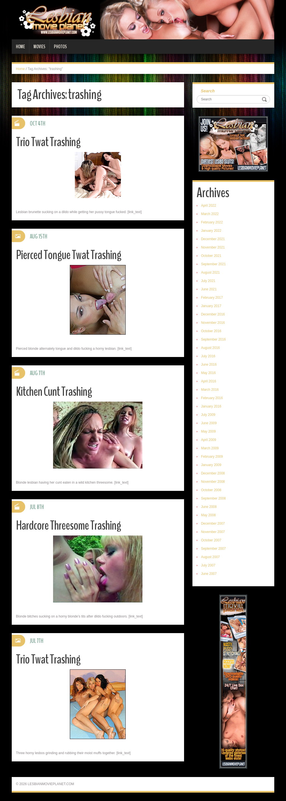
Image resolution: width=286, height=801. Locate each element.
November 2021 (213, 247)
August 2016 (210, 348)
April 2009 (208, 440)
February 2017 (212, 298)
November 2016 (213, 323)
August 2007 (210, 557)
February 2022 (212, 222)
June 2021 (209, 289)
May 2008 (208, 515)
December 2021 (213, 239)
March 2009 (210, 448)
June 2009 (209, 423)
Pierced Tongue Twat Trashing (68, 255)
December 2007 (213, 523)
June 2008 (209, 507)
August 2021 (210, 272)
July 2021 (208, 281)
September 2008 (213, 498)
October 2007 (211, 540)
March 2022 (210, 214)
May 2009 (208, 431)
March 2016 (210, 390)
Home (20, 46)
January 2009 (211, 465)
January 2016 (211, 406)
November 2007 (213, 532)
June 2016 (209, 364)
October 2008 (211, 490)
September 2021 (213, 264)
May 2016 (208, 373)
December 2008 (213, 473)
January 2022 (211, 231)
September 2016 (213, 339)
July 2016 (208, 356)
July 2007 (208, 565)
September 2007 (213, 549)
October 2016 (211, 331)
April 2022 (208, 206)
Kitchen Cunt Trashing (54, 391)
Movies (39, 46)
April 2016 (208, 381)
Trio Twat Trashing (48, 142)
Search (208, 90)
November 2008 (213, 482)
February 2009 (212, 457)
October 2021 (211, 256)
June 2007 (209, 574)
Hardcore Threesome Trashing (68, 525)
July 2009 (208, 415)
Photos (60, 46)
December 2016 (213, 314)
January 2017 (211, 306)
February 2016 (212, 398)
